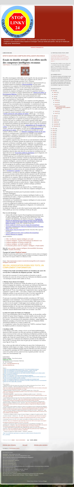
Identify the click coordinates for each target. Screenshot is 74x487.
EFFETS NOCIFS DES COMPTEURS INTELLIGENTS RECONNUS (24, 56)
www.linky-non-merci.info (8, 455)
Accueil (25, 445)
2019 (53, 132)
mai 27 (56, 113)
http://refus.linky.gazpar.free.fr (9, 463)
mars (55, 94)
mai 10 (56, 102)
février (55, 92)
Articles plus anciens (40, 445)
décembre (56, 126)
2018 (53, 130)
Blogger (45, 481)
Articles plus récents (9, 445)
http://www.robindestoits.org (8, 365)
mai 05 (56, 100)
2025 (53, 145)
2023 (53, 140)
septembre (56, 120)
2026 (53, 147)
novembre (56, 124)
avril (55, 96)
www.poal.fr (5, 454)
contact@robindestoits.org (13, 363)
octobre (56, 122)
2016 (53, 90)
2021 (53, 136)
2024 (53, 143)
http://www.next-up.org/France (10, 464)
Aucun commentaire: (21, 440)
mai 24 (56, 111)
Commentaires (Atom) (14, 448)
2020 (53, 134)
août (55, 118)
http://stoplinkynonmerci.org (9, 467)
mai (55, 98)
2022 (53, 138)
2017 (53, 128)
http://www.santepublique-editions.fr (11, 460)
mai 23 (56, 104)
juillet (55, 115)
